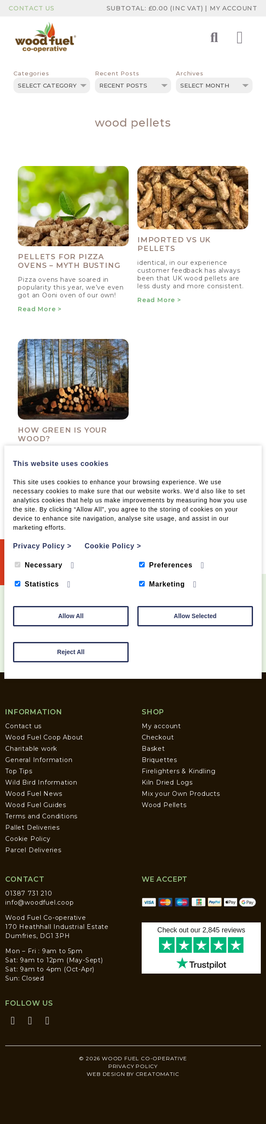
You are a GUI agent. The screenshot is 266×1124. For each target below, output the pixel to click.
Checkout (158, 737)
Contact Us (32, 8)
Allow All (71, 615)
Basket (153, 749)
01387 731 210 (28, 893)
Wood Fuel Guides (35, 805)
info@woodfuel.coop (39, 902)
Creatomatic (157, 1074)
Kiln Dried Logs (167, 782)
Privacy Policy (133, 1066)
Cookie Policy (27, 839)
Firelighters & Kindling (178, 771)
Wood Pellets (164, 805)
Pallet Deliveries (32, 827)
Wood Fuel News (33, 794)
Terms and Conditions (41, 816)
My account (161, 726)
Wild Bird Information (41, 782)
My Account (233, 8)
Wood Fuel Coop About (44, 737)
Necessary (38, 565)
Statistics (37, 584)
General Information (38, 760)
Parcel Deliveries (33, 850)
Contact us (23, 726)
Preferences (165, 565)
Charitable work (31, 749)
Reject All (70, 651)
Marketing (162, 584)
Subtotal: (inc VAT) (156, 8)
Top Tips (18, 771)
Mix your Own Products (181, 794)
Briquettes (159, 760)
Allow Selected (195, 615)
